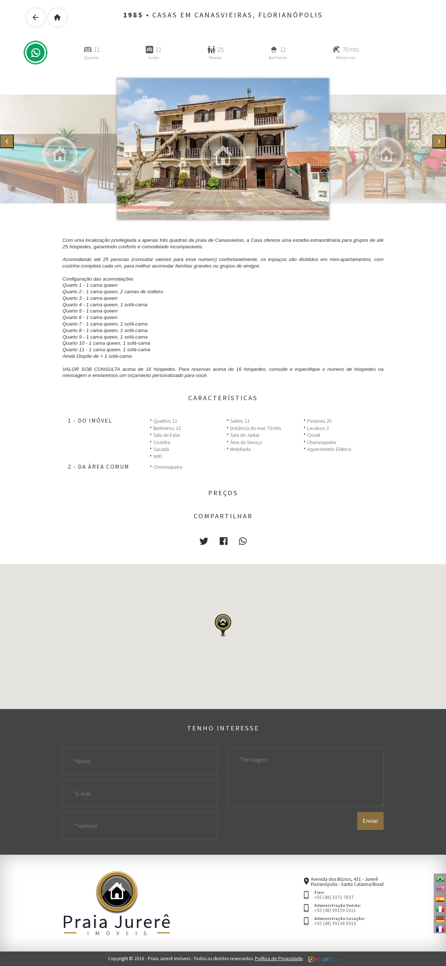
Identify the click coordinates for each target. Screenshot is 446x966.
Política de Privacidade (279, 958)
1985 (133, 15)
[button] (203, 541)
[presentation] (7, 141)
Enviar (370, 821)
